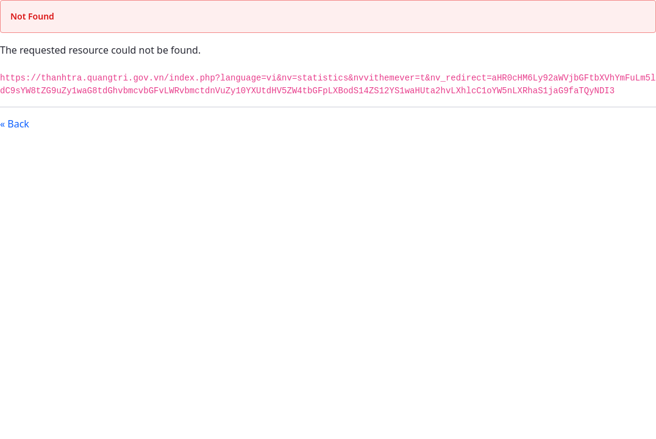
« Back (14, 123)
